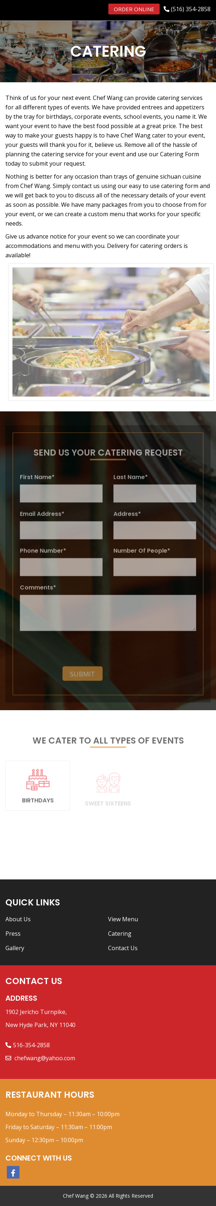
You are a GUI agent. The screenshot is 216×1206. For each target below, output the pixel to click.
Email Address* (42, 518)
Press (13, 934)
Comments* (38, 591)
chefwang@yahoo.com (44, 1058)
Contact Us (123, 948)
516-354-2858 (31, 1045)
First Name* (37, 481)
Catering (119, 934)
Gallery (14, 948)
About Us (18, 919)
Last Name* (130, 481)
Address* (127, 518)
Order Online (134, 9)
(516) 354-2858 (191, 9)
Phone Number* (43, 554)
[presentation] (62, 653)
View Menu (123, 919)
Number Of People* (141, 554)
